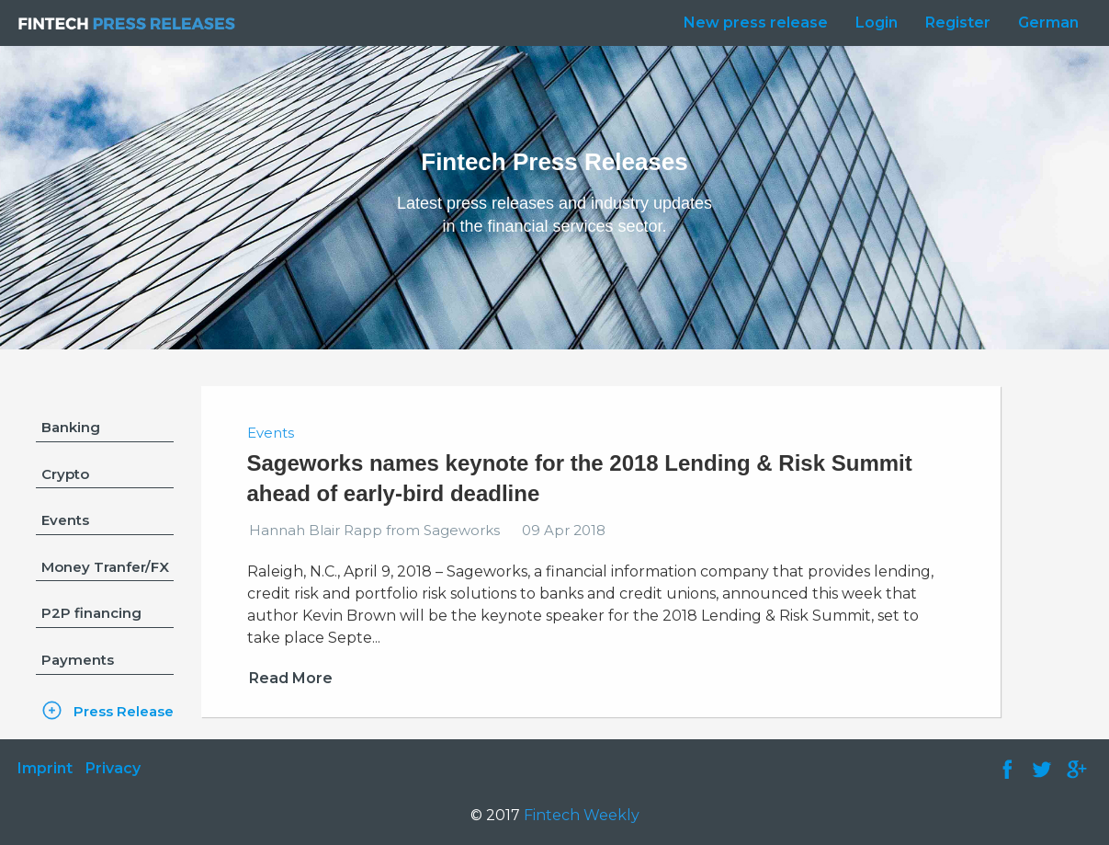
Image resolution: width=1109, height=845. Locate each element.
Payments (77, 659)
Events (65, 520)
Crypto (65, 474)
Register (957, 22)
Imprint (45, 768)
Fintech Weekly (581, 815)
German (1048, 22)
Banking (70, 427)
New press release (756, 22)
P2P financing (91, 613)
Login (876, 22)
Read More (291, 678)
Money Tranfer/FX (105, 567)
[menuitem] (751, 23)
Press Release (124, 711)
